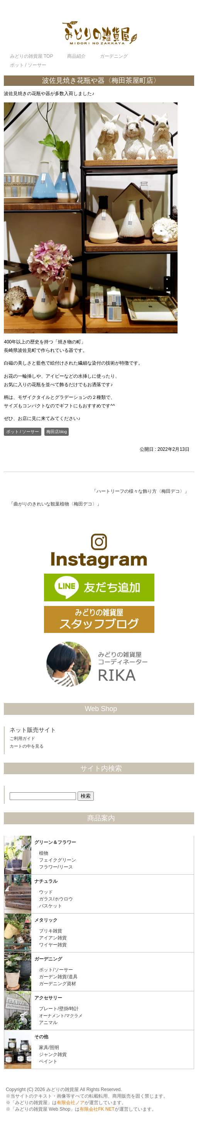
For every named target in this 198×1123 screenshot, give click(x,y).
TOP (31, 56)
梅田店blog (56, 431)
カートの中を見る (27, 746)
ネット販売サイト (33, 730)
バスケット (50, 906)
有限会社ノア (71, 1102)
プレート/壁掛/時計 (59, 1008)
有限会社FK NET (97, 1109)
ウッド (46, 892)
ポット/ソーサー (56, 969)
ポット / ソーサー (22, 431)
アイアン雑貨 (53, 938)
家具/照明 (49, 1047)
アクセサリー (48, 998)
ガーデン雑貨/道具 (58, 976)
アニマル (48, 1022)
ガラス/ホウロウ (56, 899)
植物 (43, 853)
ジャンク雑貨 (53, 1054)
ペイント (48, 1061)
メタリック (46, 920)
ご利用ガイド (22, 738)
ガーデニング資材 (57, 983)
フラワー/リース (56, 867)
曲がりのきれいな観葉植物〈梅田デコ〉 (55, 504)
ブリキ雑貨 (50, 931)
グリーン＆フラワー (55, 842)
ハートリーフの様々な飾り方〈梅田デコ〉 (140, 491)
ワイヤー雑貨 (53, 944)
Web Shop (101, 709)
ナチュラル (46, 881)
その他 (41, 1036)
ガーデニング (48, 959)
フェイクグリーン (57, 860)
